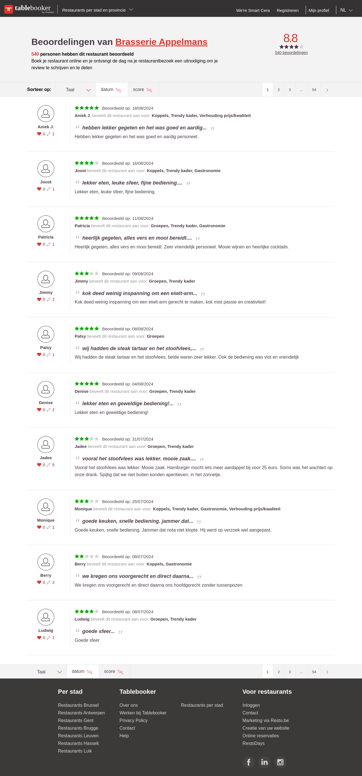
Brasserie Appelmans (161, 42)
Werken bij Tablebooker (143, 712)
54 (314, 90)
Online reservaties (261, 735)
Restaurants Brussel (78, 705)
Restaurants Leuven (78, 735)
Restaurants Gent (75, 720)
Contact (127, 728)
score (139, 89)
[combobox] (348, 10)
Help (124, 735)
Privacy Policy (134, 720)
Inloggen (251, 705)
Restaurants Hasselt (78, 743)
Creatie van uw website (266, 728)
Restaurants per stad (202, 705)
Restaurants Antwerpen (81, 712)
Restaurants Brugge (78, 728)
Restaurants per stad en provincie (97, 10)
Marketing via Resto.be (266, 720)
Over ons (129, 705)
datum (108, 89)
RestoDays (254, 743)
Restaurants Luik (75, 751)
